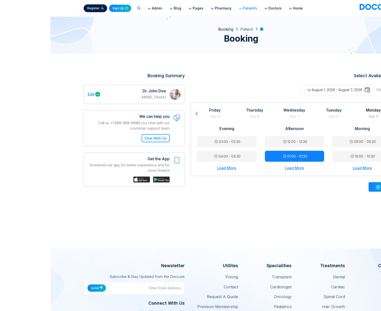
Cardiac (287, 286)
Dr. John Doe (103, 90)
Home (245, 8)
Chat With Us (105, 138)
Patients (197, 8)
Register (45, 8)
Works (342, 296)
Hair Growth (283, 306)
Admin (104, 8)
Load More (311, 168)
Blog (125, 8)
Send (46, 288)
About (342, 276)
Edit (40, 94)
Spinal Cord (283, 296)
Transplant (231, 276)
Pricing (181, 276)
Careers (340, 306)
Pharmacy (170, 8)
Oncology (232, 296)
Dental (288, 276)
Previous (146, 113)
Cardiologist (230, 286)
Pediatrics (232, 306)
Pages (145, 8)
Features (340, 286)
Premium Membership (167, 306)
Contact (180, 286)
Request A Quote (172, 296)
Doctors (222, 8)
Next (342, 113)
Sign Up (70, 8)
